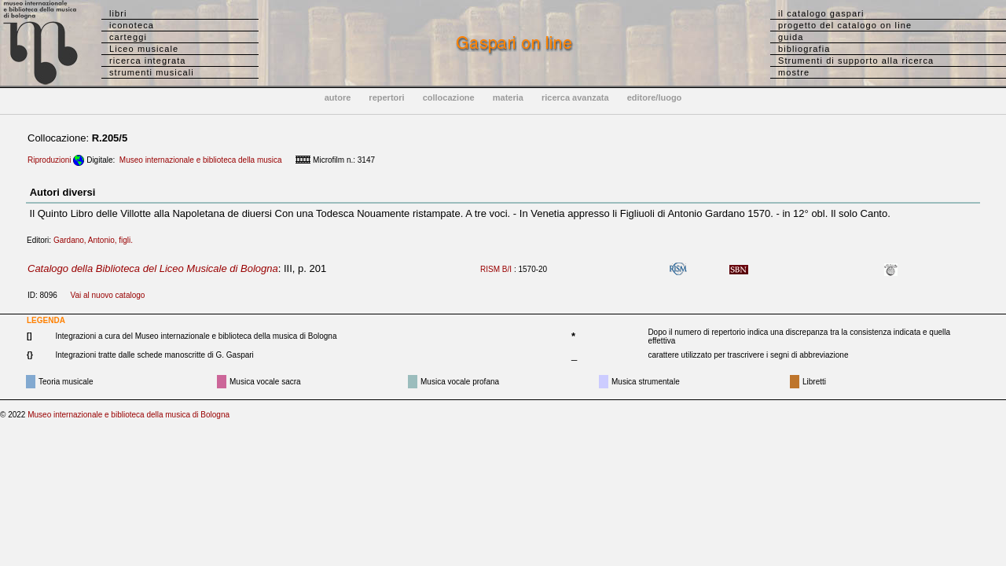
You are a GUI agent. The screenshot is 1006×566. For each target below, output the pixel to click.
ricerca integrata (147, 60)
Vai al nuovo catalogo (107, 295)
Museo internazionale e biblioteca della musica (200, 160)
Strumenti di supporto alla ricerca (856, 60)
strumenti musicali (151, 72)
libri (118, 13)
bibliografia (804, 48)
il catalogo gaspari (821, 13)
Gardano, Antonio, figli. (96, 240)
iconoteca (131, 25)
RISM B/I (496, 269)
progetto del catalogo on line (845, 25)
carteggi (128, 37)
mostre (794, 72)
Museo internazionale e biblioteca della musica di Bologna (128, 414)
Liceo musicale (143, 48)
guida (790, 37)
